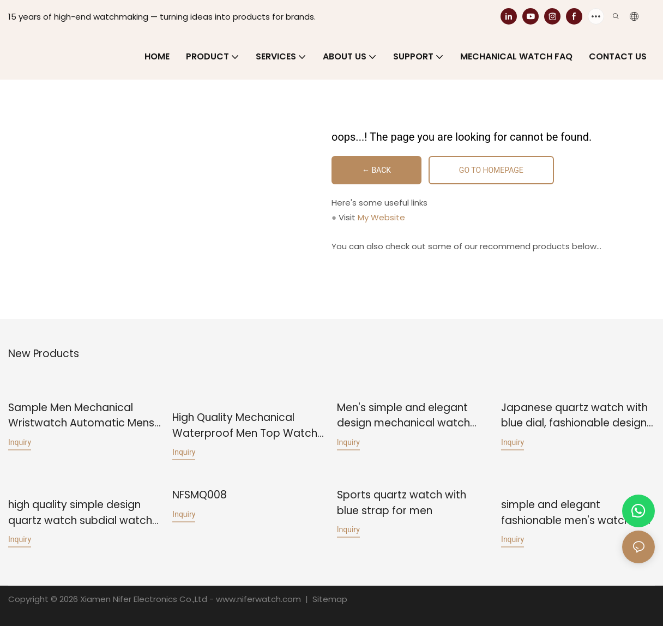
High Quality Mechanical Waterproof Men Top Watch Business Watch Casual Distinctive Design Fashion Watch (244, 425)
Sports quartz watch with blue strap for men (401, 502)
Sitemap (328, 598)
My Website (381, 217)
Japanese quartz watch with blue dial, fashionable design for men (574, 415)
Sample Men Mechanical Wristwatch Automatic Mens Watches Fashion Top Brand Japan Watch (81, 415)
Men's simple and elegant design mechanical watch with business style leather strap (404, 415)
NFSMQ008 (199, 494)
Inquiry (19, 442)
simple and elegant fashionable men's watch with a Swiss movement (577, 512)
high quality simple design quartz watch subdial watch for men (80, 512)
